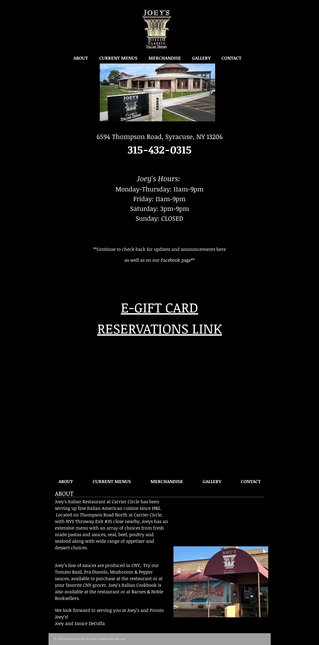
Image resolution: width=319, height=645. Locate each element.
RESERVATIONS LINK (159, 328)
